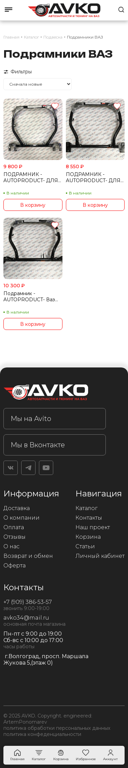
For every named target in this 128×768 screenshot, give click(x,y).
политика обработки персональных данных (56, 728)
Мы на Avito (31, 419)
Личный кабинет (100, 556)
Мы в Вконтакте (38, 445)
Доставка (16, 508)
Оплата (13, 527)
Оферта (14, 565)
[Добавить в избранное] (55, 106)
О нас (11, 546)
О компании (21, 518)
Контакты (88, 518)
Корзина (88, 537)
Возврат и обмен (28, 556)
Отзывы (14, 537)
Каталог (86, 508)
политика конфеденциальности (42, 734)
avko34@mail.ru (26, 617)
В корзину (32, 205)
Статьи (85, 546)
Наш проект (92, 527)
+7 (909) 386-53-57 (27, 602)
